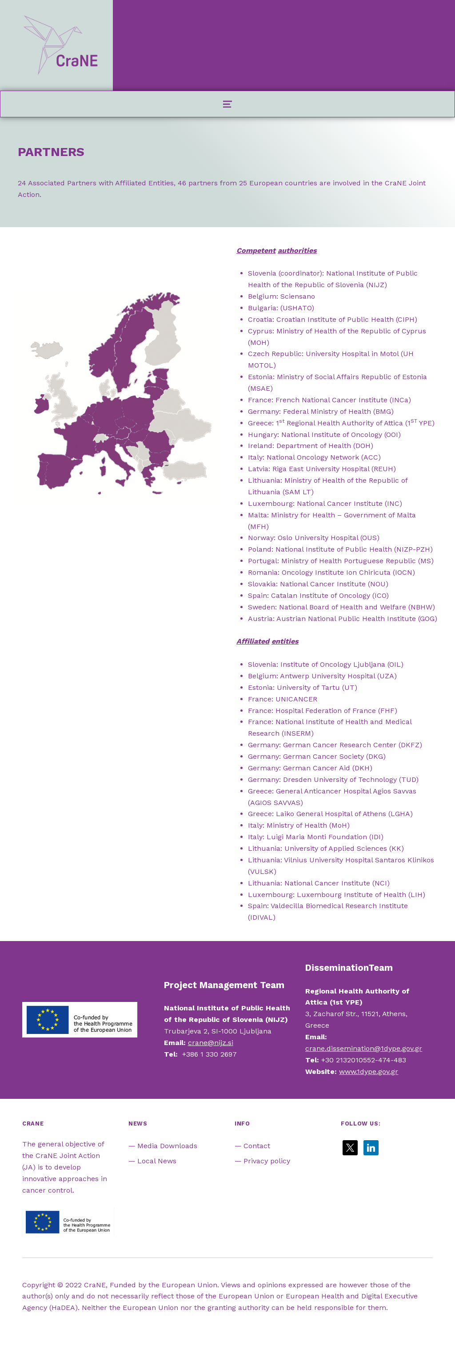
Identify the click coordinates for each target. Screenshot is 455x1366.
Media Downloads (167, 1146)
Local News (156, 1161)
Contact (256, 1146)
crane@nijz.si (210, 1042)
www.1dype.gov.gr (368, 1071)
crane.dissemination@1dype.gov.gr (363, 1048)
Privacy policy (266, 1161)
